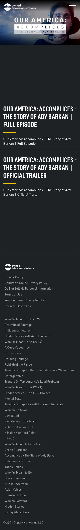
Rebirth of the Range (18, 364)
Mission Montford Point (20, 433)
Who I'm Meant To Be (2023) (23, 387)
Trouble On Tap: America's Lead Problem (32, 381)
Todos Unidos (14, 467)
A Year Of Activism (17, 484)
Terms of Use (13, 294)
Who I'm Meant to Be (18, 472)
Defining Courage (16, 359)
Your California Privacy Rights (24, 300)
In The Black (13, 353)
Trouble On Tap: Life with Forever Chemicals (34, 404)
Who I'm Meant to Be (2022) (23, 444)
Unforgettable (14, 376)
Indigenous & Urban (18, 461)
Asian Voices (13, 489)
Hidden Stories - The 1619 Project (27, 393)
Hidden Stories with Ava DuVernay (27, 336)
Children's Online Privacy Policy (26, 283)
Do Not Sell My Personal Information (29, 288)
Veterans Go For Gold (19, 427)
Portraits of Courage (18, 325)
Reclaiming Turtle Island (21, 421)
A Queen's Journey (17, 347)
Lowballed (12, 415)
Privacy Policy (14, 277)
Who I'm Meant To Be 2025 (22, 319)
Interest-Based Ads (18, 306)
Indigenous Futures (18, 330)
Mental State (13, 398)
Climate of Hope (15, 495)
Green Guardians (16, 450)
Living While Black (17, 512)
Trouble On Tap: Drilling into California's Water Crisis (39, 370)
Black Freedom (15, 478)
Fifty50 (9, 438)
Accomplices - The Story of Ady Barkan (30, 455)
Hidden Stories (14, 506)
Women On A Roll (16, 410)
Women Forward (16, 501)
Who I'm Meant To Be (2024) (23, 342)
